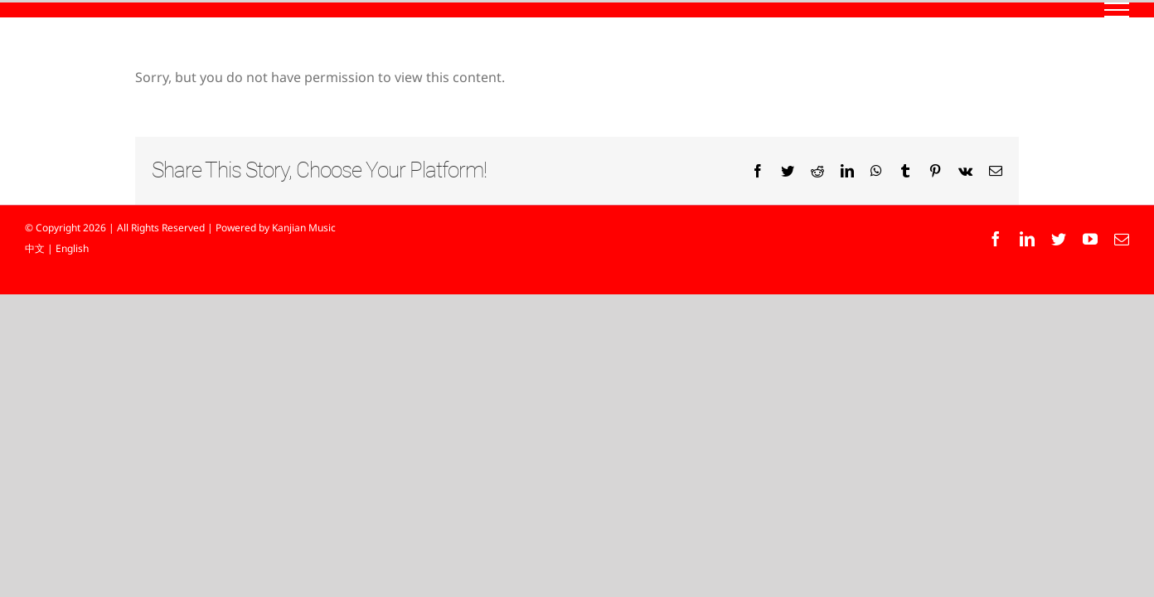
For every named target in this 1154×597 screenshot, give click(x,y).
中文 (35, 248)
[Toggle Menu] (1117, 9)
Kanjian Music (304, 228)
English (72, 248)
